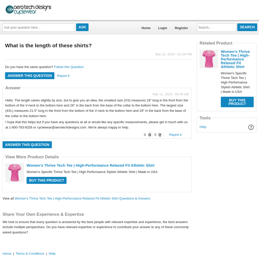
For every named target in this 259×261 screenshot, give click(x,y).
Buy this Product (46, 180)
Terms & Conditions (30, 253)
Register (181, 28)
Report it (63, 76)
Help (203, 127)
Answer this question (30, 76)
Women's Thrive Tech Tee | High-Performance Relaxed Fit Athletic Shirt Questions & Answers (82, 198)
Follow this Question (69, 67)
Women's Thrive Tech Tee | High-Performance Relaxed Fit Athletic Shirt (91, 165)
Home (145, 28)
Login (162, 28)
